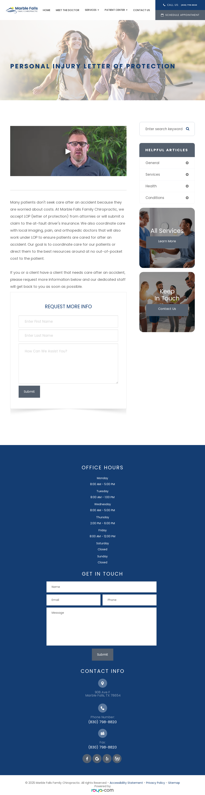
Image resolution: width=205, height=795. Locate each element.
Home (45, 10)
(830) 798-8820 (102, 721)
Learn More (167, 241)
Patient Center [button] (115, 10)
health (151, 186)
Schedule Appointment (182, 15)
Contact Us (140, 10)
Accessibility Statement (126, 783)
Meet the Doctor (66, 10)
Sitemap (174, 783)
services (153, 174)
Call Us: (181, 5)
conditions (155, 197)
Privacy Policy (155, 783)
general (152, 162)
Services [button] (91, 10)
